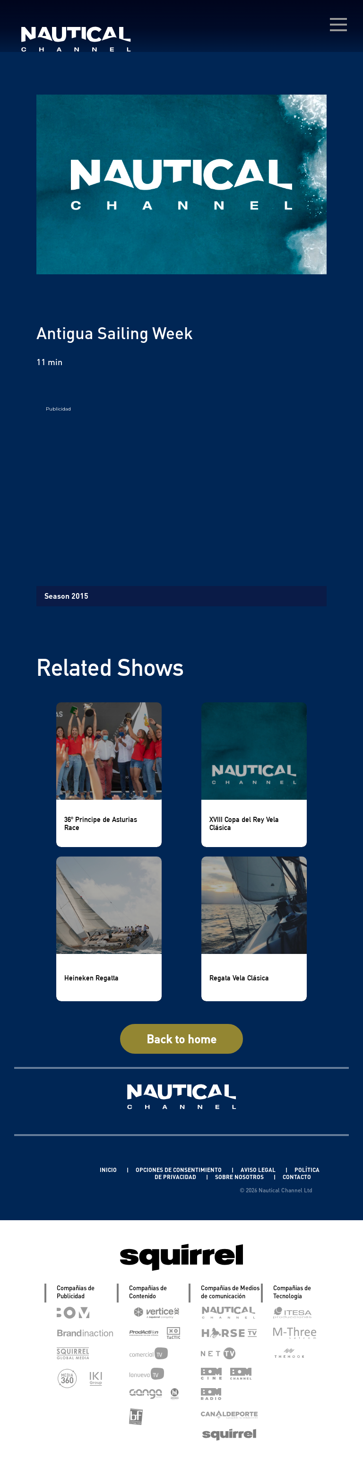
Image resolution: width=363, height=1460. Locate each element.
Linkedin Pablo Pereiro (55, 1169)
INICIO (109, 1169)
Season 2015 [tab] (66, 596)
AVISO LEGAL (259, 1169)
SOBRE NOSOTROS (240, 1176)
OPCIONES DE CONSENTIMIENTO (179, 1169)
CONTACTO (297, 1176)
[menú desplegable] (338, 24)
